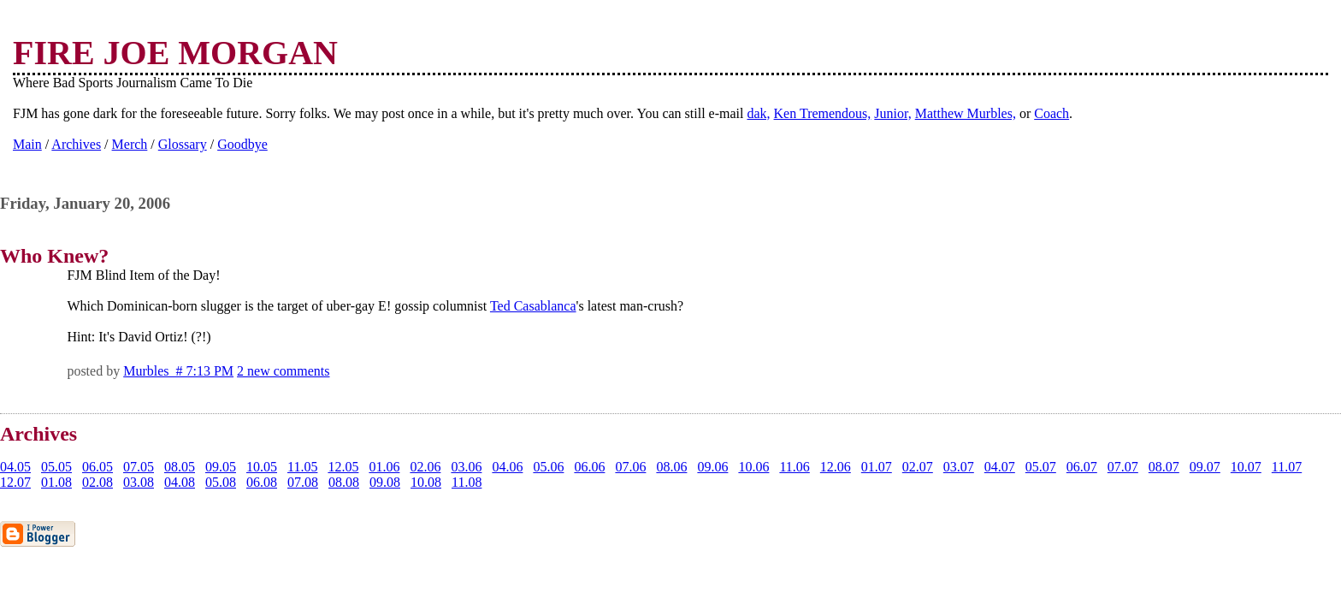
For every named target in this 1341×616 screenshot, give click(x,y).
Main (27, 144)
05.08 (220, 482)
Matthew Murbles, (965, 113)
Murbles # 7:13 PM (178, 371)
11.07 (1287, 466)
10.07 (1246, 466)
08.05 (179, 466)
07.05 (138, 466)
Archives (76, 144)
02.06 (425, 466)
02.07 (917, 466)
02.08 (97, 482)
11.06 (794, 466)
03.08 (138, 482)
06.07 (1081, 466)
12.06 (835, 466)
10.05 (261, 466)
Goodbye (242, 144)
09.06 (712, 466)
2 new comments (283, 371)
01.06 (384, 466)
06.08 (261, 482)
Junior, (892, 113)
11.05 (302, 466)
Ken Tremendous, (822, 113)
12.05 (343, 466)
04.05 (15, 466)
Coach (1051, 113)
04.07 (999, 466)
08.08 (343, 482)
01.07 (876, 466)
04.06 (507, 466)
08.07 (1164, 466)
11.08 (466, 482)
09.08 (384, 482)
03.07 (958, 466)
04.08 (179, 482)
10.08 (426, 482)
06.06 (589, 466)
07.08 (302, 482)
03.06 (466, 466)
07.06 (630, 466)
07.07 (1123, 466)
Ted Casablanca (533, 306)
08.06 (671, 466)
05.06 (548, 466)
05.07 (1040, 466)
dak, (758, 113)
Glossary (182, 144)
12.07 (15, 482)
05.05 (56, 466)
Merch (130, 144)
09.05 (220, 466)
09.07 (1205, 466)
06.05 (97, 466)
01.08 (56, 482)
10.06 (753, 466)
